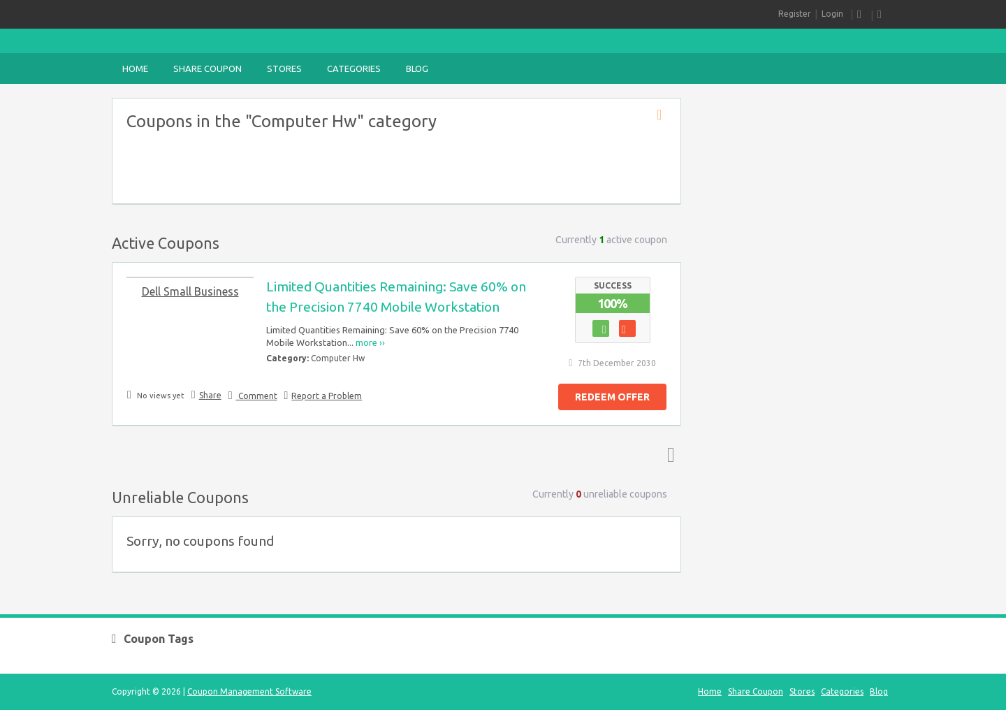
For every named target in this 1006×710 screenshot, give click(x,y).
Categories (354, 68)
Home (135, 68)
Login (832, 13)
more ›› (370, 342)
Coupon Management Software (249, 691)
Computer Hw (338, 358)
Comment (256, 395)
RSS (862, 15)
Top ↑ (668, 454)
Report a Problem (326, 395)
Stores (284, 68)
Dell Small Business (190, 291)
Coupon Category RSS (664, 115)
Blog (417, 68)
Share (210, 395)
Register (794, 13)
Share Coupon (207, 68)
